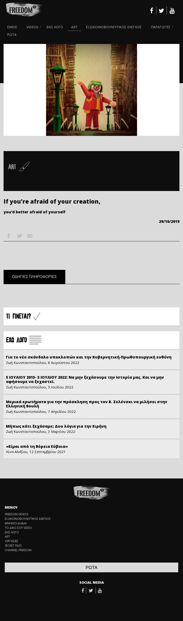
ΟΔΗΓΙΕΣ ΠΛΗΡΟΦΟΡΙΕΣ (34, 277)
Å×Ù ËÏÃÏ (23, 340)
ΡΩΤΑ (11, 34)
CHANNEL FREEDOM (18, 550)
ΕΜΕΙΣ (12, 27)
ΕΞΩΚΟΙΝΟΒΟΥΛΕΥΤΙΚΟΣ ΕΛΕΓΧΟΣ (114, 27)
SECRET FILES (13, 545)
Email (30, 236)
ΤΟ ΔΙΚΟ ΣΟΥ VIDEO (18, 528)
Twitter (19, 236)
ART (74, 27)
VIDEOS (32, 27)
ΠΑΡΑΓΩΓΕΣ (160, 27)
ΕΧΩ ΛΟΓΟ (54, 27)
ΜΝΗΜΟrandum (16, 523)
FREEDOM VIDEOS (16, 514)
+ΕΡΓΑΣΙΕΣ (11, 541)
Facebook (9, 236)
